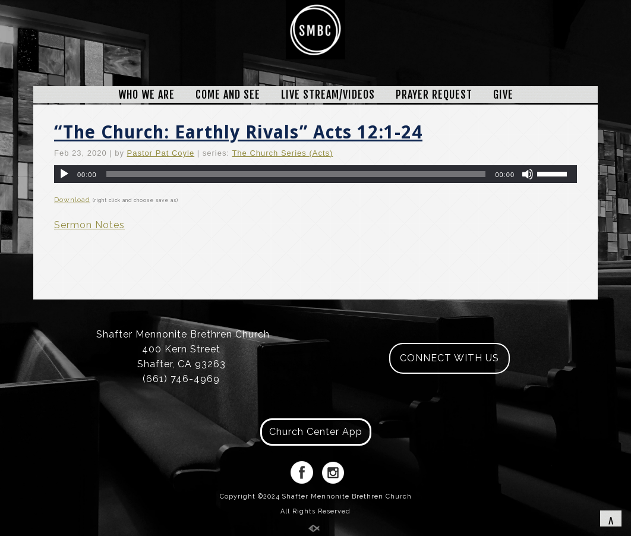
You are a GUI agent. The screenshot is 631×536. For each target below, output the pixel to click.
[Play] (64, 174)
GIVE (503, 94)
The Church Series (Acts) (282, 153)
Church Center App (315, 431)
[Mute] (528, 174)
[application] (315, 174)
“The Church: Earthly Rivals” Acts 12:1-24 (238, 132)
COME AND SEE (227, 94)
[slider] (296, 174)
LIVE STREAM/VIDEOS (328, 94)
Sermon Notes (89, 225)
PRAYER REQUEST (434, 94)
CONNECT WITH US (449, 358)
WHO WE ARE (146, 94)
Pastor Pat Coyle (161, 153)
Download (72, 200)
